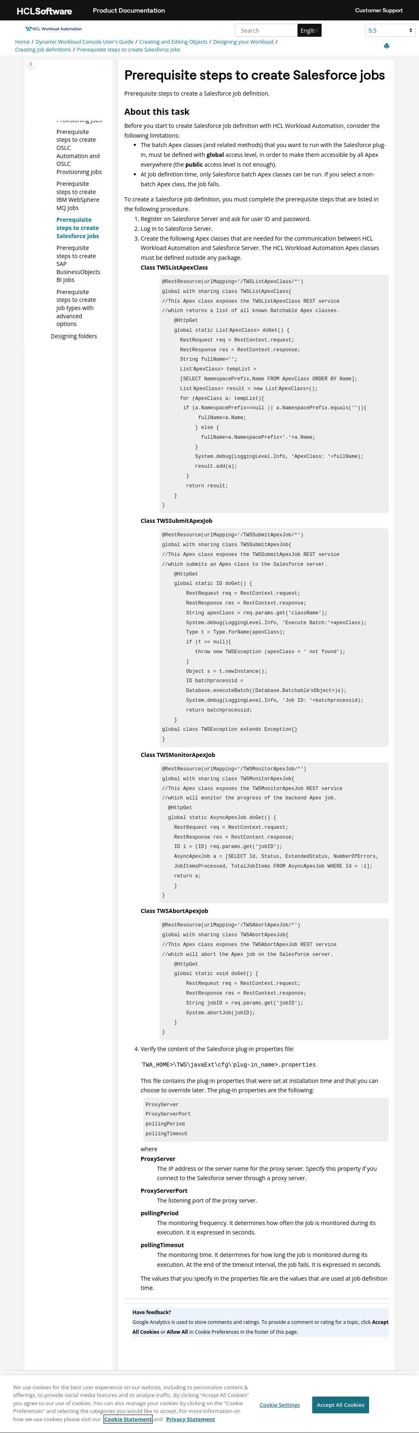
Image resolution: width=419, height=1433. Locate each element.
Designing (74, 335)
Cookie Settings (280, 1409)
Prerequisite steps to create (76, 307)
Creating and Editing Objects (173, 41)
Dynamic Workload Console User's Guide (84, 41)
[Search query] (277, 30)
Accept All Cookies (340, 1409)
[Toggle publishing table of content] (31, 64)
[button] (53, 131)
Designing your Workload (243, 41)
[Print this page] (387, 46)
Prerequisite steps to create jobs (128, 49)
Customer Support (379, 10)
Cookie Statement (128, 1423)
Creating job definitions (43, 49)
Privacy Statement (190, 1423)
